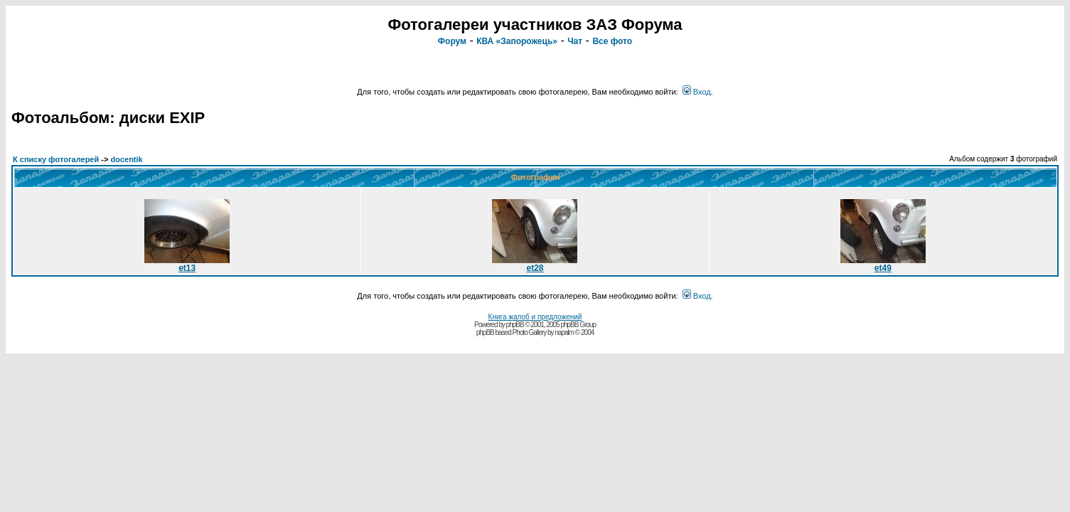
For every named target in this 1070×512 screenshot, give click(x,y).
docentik (126, 159)
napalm (564, 332)
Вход (697, 91)
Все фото (612, 41)
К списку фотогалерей (56, 159)
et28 (534, 264)
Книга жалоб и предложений (535, 317)
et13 (187, 264)
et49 (883, 264)
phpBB (515, 325)
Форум (452, 41)
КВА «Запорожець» (516, 41)
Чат (574, 41)
